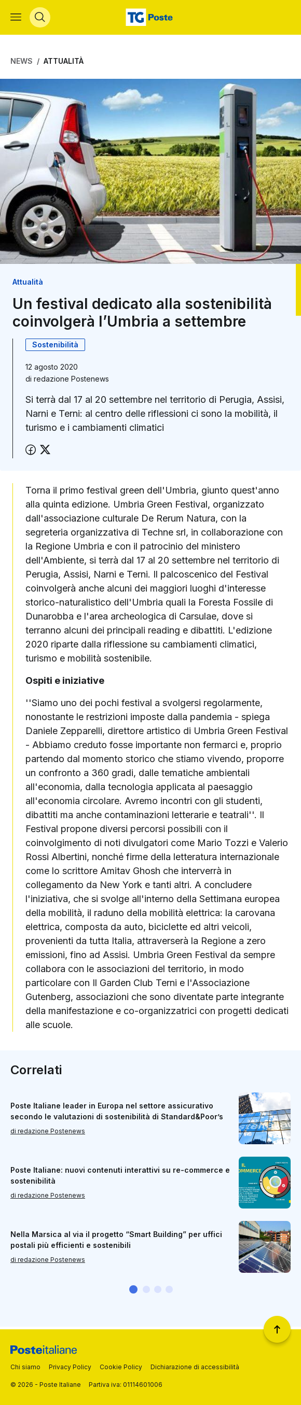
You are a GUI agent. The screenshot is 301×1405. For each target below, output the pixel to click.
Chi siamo (25, 1367)
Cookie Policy (121, 1367)
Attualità (64, 63)
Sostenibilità (55, 347)
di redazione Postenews (47, 1133)
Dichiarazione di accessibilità (194, 1367)
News (21, 63)
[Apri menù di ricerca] (40, 18)
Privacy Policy (70, 1367)
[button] (133, 1292)
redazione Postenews (71, 381)
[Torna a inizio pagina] (277, 1329)
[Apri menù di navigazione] (15, 18)
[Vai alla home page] (150, 18)
